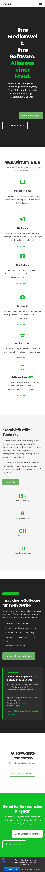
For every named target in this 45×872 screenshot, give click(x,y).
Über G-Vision (10, 482)
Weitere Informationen (31, 869)
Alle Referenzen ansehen (22, 773)
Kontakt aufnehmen (15, 125)
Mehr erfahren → (23, 209)
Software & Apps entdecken (19, 656)
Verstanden (12, 869)
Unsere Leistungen (30, 115)
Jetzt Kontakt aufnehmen (27, 833)
